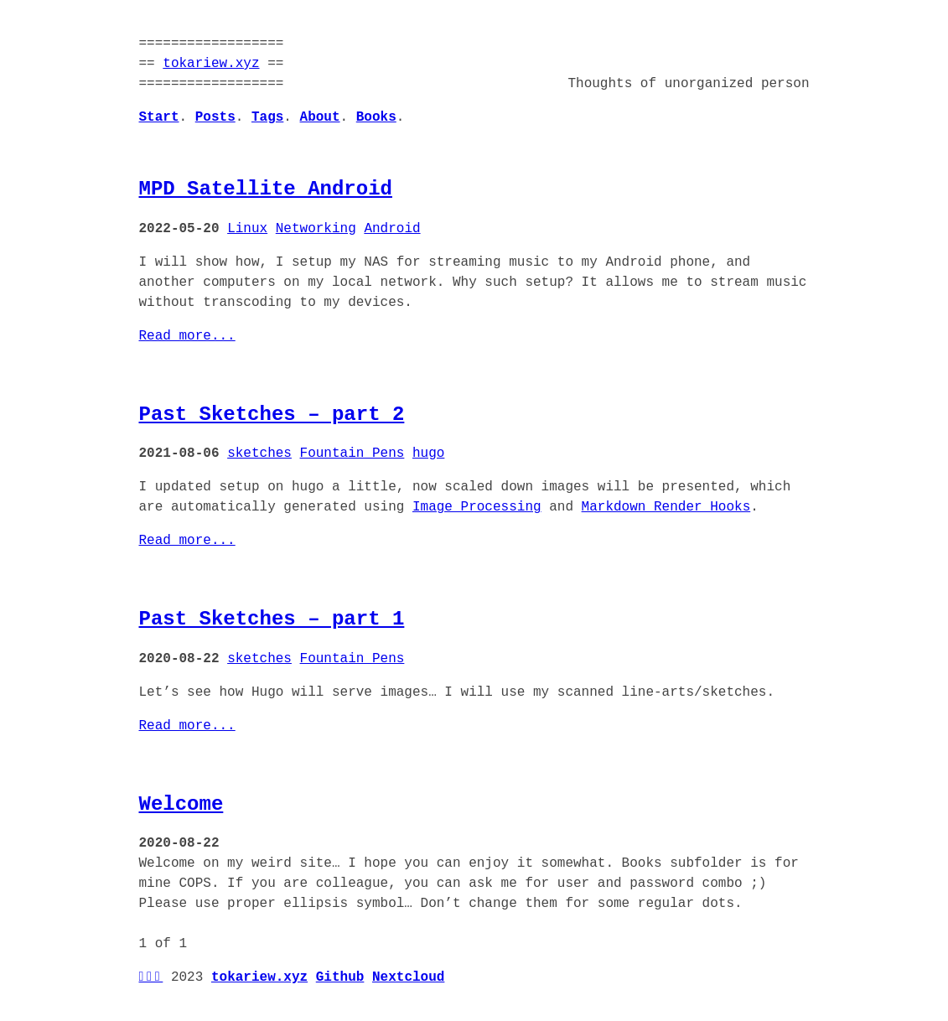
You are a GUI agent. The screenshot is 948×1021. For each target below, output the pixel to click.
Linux (247, 229)
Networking (316, 229)
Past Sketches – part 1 (272, 619)
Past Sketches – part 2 (272, 414)
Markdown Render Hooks (666, 507)
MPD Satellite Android (265, 189)
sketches (259, 453)
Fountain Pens (352, 453)
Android (392, 229)
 (151, 977)
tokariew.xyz (211, 63)
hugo (428, 453)
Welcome (181, 804)
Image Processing (476, 507)
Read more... (187, 336)
